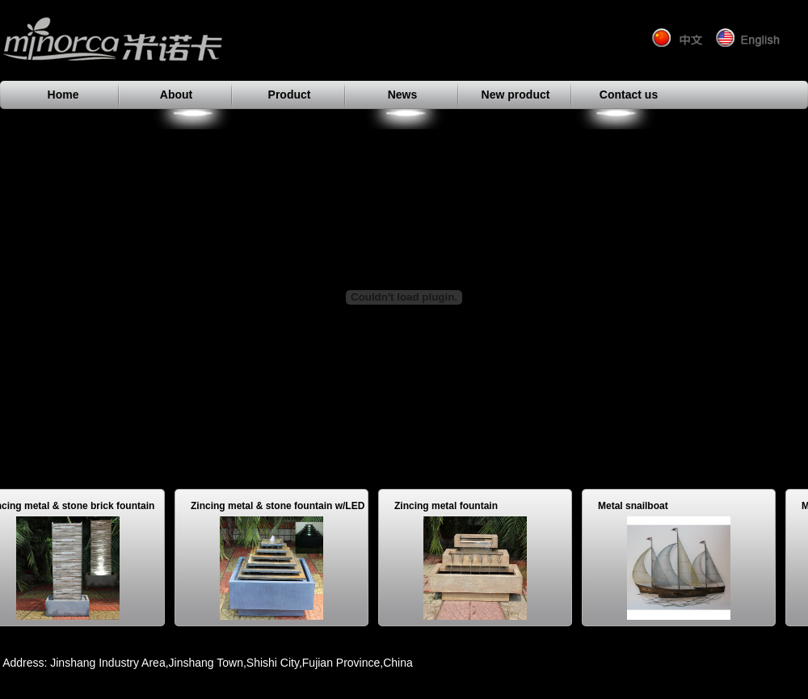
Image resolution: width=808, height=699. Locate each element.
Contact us (629, 94)
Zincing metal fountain (449, 506)
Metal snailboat (636, 506)
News (403, 94)
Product (289, 94)
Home (63, 94)
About (176, 94)
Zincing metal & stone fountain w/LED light (281, 508)
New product (516, 94)
